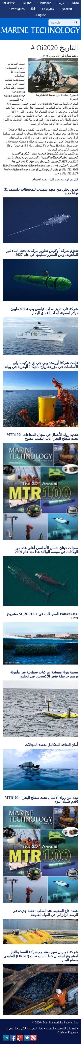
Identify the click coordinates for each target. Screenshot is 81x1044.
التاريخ (74, 179)
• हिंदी (32, 9)
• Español (26, 3)
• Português (17, 9)
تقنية (44, 179)
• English (40, 15)
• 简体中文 (8, 3)
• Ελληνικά (47, 9)
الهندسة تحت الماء (58, 179)
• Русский (65, 9)
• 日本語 (74, 3)
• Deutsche (44, 3)
